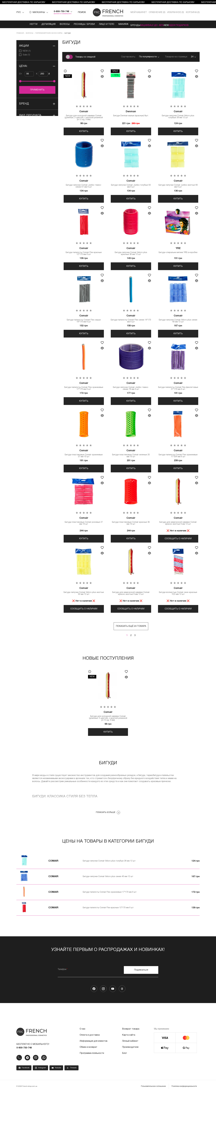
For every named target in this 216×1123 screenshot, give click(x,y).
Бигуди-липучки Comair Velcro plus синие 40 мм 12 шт (178, 329)
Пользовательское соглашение (153, 1116)
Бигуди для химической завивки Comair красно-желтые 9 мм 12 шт (178, 541)
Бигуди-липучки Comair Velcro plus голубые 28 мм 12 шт (178, 114)
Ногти (23, 24)
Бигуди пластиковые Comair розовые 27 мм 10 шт (84, 541)
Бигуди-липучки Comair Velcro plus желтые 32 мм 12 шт (84, 615)
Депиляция (38, 24)
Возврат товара (130, 1059)
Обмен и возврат (88, 1078)
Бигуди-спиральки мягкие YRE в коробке (178, 258)
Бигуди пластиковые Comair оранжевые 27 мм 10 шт (84, 471)
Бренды (127, 24)
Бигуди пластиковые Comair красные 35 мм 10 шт (131, 541)
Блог (124, 1084)
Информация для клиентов (93, 1072)
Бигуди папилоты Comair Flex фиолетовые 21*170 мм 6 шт (178, 400)
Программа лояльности (92, 1084)
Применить (37, 89)
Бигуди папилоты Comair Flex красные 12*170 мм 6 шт (84, 258)
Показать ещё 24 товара (131, 653)
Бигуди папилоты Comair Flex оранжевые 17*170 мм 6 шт (84, 400)
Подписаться (141, 1000)
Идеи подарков (187, 24)
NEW (170, 24)
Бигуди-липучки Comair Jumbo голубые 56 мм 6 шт (131, 187)
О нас (82, 1059)
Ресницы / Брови (73, 24)
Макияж (113, 24)
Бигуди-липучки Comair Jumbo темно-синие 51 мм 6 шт (84, 187)
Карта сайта (128, 1065)
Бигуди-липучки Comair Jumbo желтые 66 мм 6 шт (178, 187)
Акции (140, 24)
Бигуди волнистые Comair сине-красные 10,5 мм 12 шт (178, 615)
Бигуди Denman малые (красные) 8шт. (131, 113)
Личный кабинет (130, 1072)
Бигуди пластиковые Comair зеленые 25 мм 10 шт (131, 471)
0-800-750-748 (61, 12)
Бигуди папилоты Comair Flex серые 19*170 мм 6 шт (84, 329)
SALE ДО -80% (156, 24)
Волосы (54, 24)
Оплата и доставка (90, 1065)
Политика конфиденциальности (184, 1116)
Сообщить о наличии (178, 559)
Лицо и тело (96, 24)
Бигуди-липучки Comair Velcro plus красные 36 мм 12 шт (131, 258)
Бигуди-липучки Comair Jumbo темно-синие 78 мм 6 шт (131, 400)
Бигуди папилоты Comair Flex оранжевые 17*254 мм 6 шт (178, 471)
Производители (130, 1078)
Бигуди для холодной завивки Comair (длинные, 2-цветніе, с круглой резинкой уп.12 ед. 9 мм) (84, 115)
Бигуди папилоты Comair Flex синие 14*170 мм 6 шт (131, 329)
